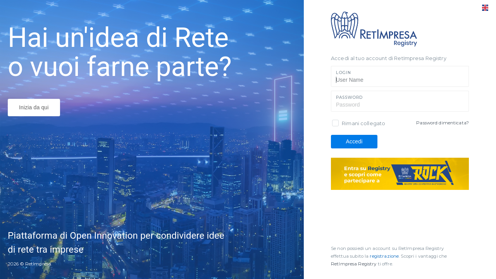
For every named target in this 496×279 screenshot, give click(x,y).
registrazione (384, 256)
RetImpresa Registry (354, 264)
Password (349, 97)
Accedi (354, 141)
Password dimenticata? (442, 123)
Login (343, 72)
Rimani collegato (363, 123)
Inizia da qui (34, 107)
